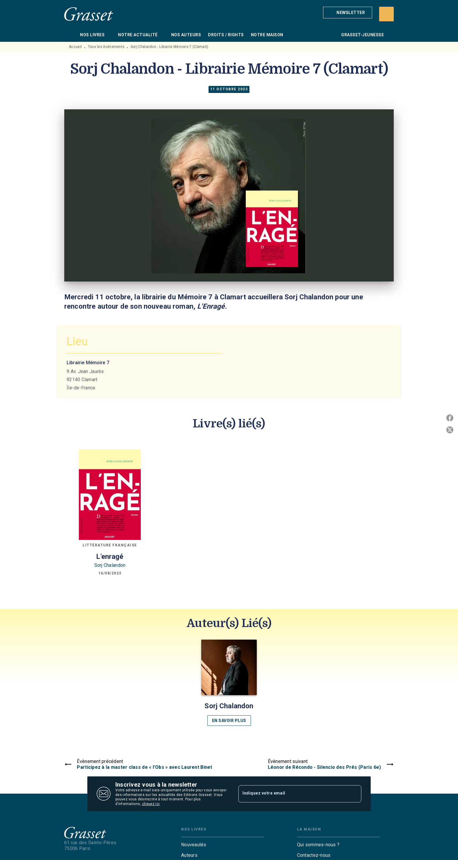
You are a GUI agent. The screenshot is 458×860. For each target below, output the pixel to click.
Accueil (75, 47)
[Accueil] (88, 14)
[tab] (70, 35)
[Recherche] (386, 14)
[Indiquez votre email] (292, 793)
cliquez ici (150, 804)
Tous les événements (106, 47)
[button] (347, 12)
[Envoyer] (354, 794)
